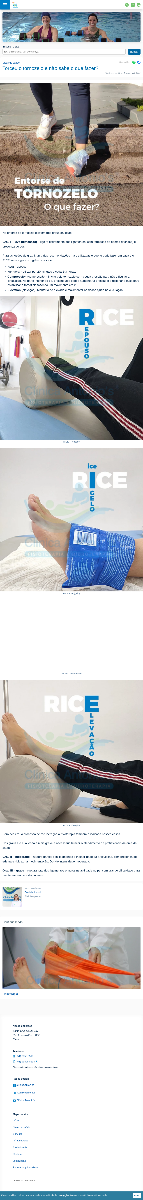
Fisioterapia (10, 993)
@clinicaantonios (24, 1092)
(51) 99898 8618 (26, 1061)
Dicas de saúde (11, 62)
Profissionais (20, 1147)
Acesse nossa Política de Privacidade (88, 1195)
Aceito (137, 1195)
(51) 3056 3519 (23, 1056)
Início (16, 1120)
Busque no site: (11, 46)
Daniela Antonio (33, 892)
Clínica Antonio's (24, 1100)
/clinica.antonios (23, 1085)
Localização (19, 1161)
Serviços (17, 1134)
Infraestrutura (20, 1140)
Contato (17, 1154)
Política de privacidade (25, 1167)
